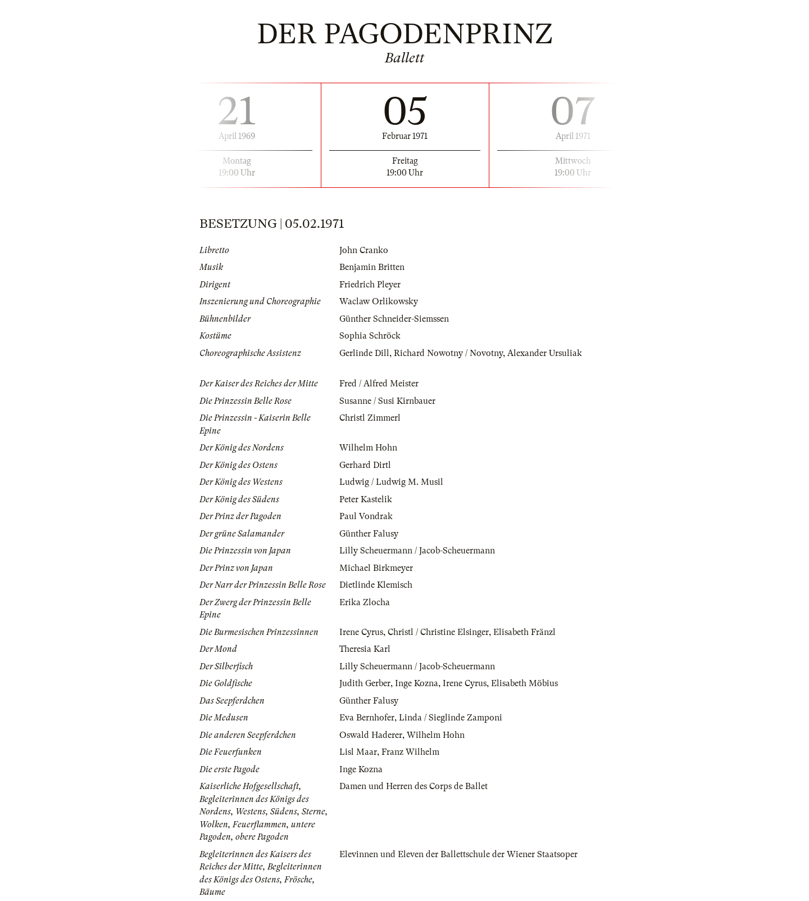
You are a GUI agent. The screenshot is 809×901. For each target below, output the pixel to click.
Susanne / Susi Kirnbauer (387, 401)
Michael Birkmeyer (376, 568)
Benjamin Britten (371, 267)
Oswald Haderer (370, 735)
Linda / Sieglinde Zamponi (450, 718)
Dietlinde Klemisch (375, 585)
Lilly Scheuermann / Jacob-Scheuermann (417, 551)
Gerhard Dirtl (365, 465)
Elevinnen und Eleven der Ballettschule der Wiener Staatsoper (458, 854)
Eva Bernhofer (366, 718)
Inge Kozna (416, 683)
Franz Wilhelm (410, 752)
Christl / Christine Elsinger (438, 632)
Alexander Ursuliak (544, 353)
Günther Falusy (368, 534)
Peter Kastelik (365, 499)
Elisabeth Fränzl (524, 632)
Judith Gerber (364, 683)
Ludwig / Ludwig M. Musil (391, 482)
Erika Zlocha (364, 602)
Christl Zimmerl (370, 418)
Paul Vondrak (366, 516)
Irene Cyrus (361, 632)
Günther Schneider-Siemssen (394, 319)
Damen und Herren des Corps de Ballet (413, 786)
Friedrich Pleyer (370, 285)
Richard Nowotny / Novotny (448, 353)
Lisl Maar (358, 752)
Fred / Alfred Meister (379, 384)
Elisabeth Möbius (524, 683)
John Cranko (363, 250)
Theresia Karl (364, 649)
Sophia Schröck (370, 336)
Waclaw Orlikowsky (378, 301)
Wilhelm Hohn (368, 448)
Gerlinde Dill (364, 353)
